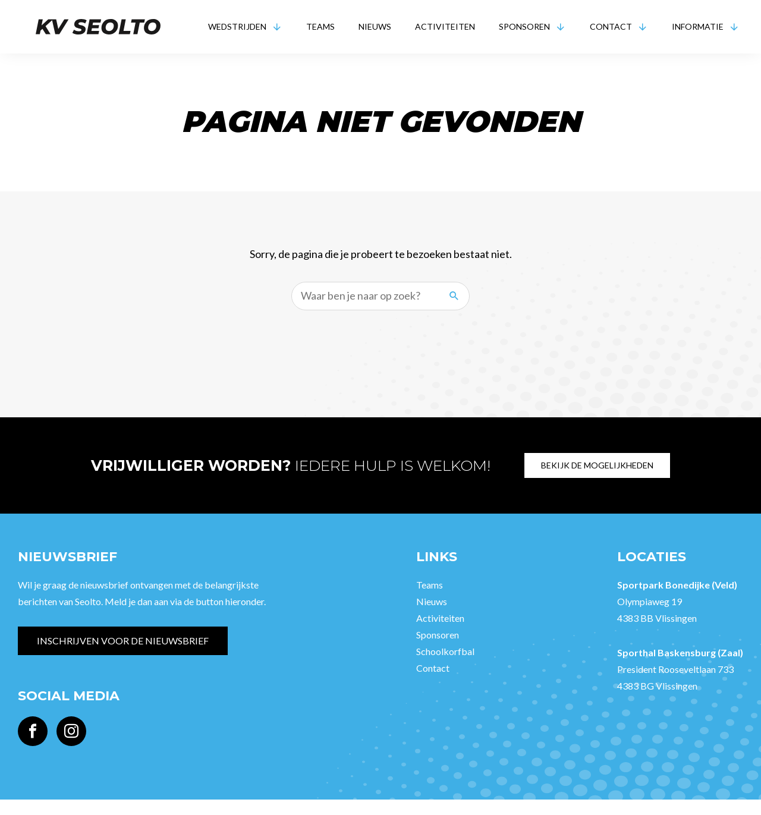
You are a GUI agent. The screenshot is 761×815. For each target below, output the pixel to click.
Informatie (698, 26)
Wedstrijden (237, 26)
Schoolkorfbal (445, 651)
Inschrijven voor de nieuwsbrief (123, 640)
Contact (611, 26)
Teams (320, 26)
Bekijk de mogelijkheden (598, 465)
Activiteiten (445, 26)
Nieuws (375, 26)
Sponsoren (524, 26)
